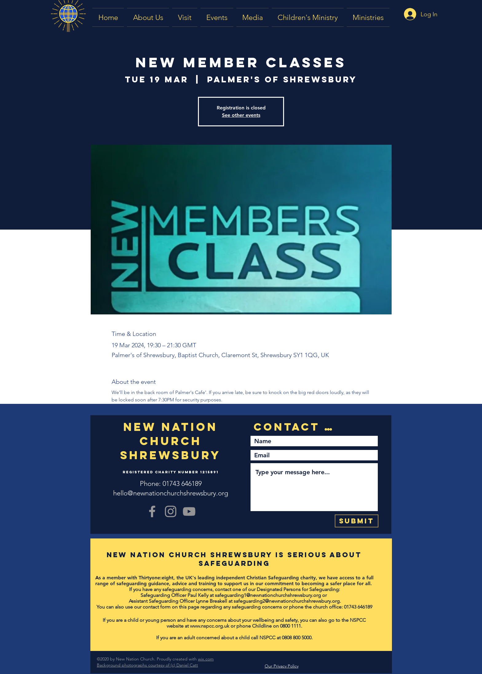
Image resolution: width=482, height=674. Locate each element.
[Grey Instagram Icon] (170, 511)
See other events (241, 115)
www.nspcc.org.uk (209, 626)
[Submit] (356, 520)
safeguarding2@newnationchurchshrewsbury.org (287, 601)
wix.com (206, 659)
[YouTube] (189, 511)
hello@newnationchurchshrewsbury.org (170, 493)
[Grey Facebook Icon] (152, 511)
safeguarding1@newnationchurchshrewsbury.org (268, 595)
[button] (252, 17)
